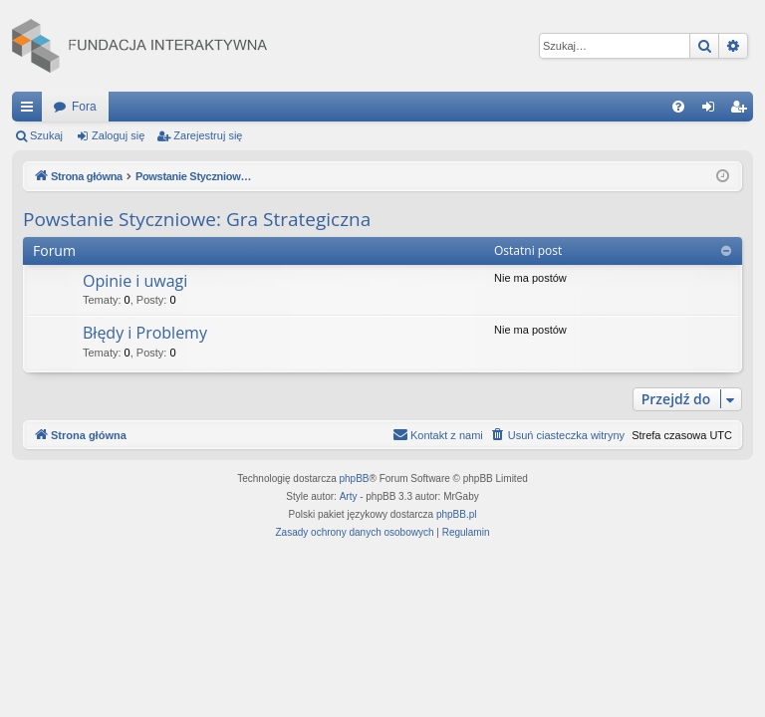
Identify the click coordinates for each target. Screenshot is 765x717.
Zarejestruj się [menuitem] (742, 110)
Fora (84, 107)
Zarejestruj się (207, 135)
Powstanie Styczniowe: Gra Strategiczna (197, 219)
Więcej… (31, 110)
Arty (349, 496)
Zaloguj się (118, 135)
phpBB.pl (456, 514)
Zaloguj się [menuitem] (712, 110)
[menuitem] (678, 106)
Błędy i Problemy (145, 333)
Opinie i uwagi (135, 281)
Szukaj (46, 135)
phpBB (355, 478)
